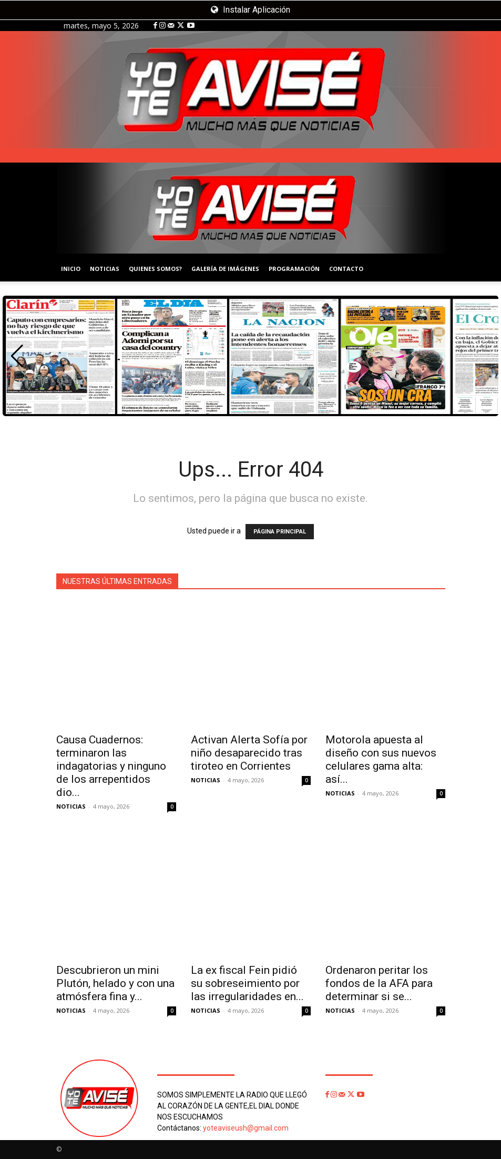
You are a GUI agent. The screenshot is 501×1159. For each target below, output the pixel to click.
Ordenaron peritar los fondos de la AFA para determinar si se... (379, 983)
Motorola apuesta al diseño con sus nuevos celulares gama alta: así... (380, 759)
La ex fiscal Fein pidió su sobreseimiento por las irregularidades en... (247, 983)
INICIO (70, 269)
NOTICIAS (104, 269)
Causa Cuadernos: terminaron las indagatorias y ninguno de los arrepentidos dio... (111, 766)
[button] (17, 356)
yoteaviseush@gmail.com (246, 1128)
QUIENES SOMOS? (155, 269)
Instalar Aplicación (250, 10)
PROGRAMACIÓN (294, 269)
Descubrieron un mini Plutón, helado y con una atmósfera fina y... (115, 983)
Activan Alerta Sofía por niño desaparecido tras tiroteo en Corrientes (249, 752)
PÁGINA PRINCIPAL (279, 531)
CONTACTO (346, 269)
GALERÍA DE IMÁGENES (225, 269)
